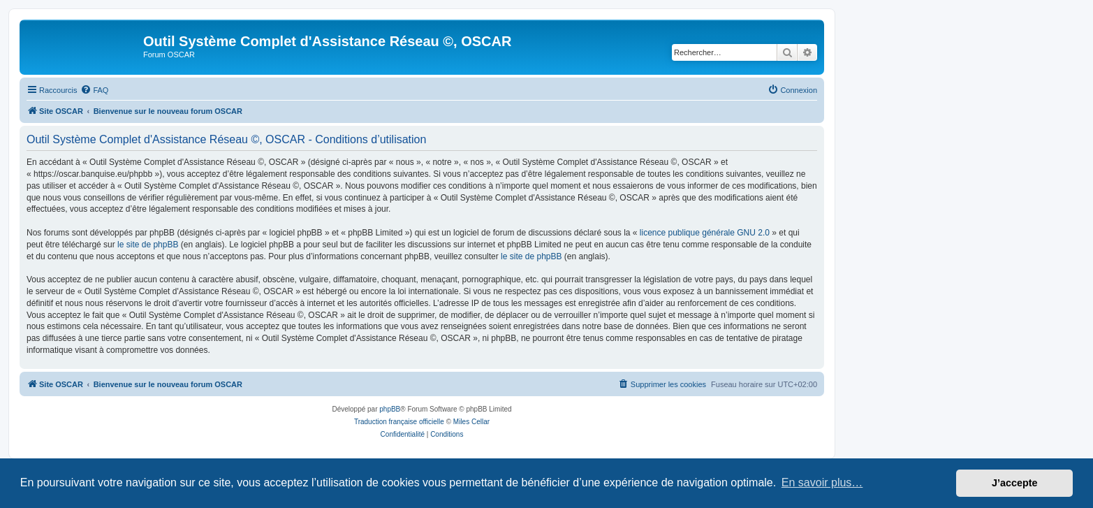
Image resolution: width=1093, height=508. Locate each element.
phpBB (389, 409)
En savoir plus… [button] (822, 482)
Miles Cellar (471, 422)
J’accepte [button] (1015, 482)
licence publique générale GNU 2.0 (705, 233)
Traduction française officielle (399, 422)
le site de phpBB (147, 244)
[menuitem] (94, 90)
